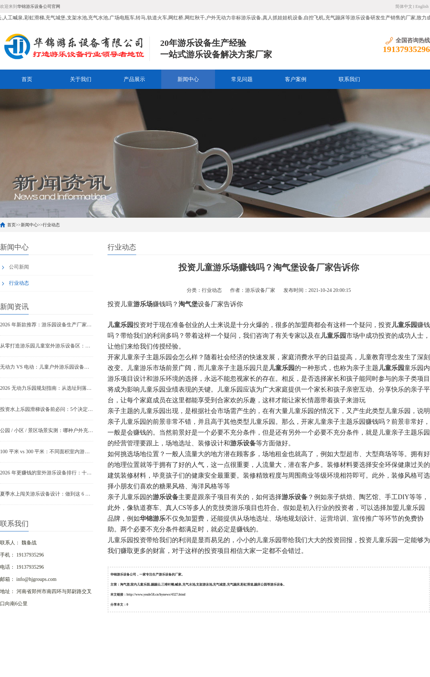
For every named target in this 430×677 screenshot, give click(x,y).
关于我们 (80, 79)
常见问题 (242, 79)
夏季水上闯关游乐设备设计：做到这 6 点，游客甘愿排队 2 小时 (46, 494)
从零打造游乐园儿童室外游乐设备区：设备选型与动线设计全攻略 (46, 346)
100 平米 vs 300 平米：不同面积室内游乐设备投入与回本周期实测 (46, 451)
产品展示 (134, 79)
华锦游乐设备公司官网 (38, 6)
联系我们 (349, 79)
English (422, 6)
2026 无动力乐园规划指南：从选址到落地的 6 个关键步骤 (46, 388)
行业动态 (51, 224)
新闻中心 (188, 79)
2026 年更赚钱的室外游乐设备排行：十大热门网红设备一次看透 (46, 472)
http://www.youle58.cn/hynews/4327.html (155, 594)
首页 (27, 79)
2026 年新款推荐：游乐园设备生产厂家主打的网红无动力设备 (46, 324)
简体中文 (403, 6)
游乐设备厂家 (260, 290)
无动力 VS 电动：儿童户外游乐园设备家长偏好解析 (46, 367)
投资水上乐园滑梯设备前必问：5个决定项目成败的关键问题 (46, 409)
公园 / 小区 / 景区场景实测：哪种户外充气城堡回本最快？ (46, 430)
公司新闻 (19, 267)
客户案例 (295, 79)
